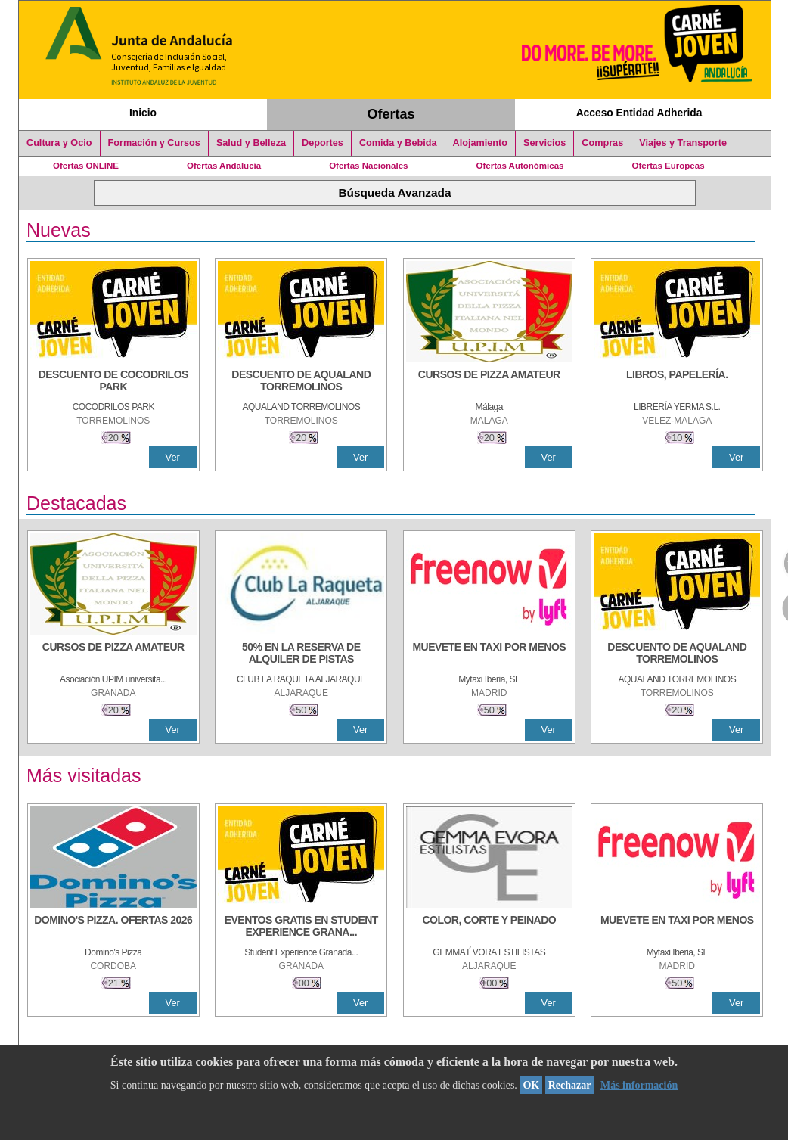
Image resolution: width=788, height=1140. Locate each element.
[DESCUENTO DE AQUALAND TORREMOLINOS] (301, 382)
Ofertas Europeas (668, 165)
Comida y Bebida (398, 143)
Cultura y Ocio (59, 143)
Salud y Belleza (251, 143)
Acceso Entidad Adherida (639, 113)
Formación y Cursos (154, 143)
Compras (602, 143)
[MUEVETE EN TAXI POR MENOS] (489, 654)
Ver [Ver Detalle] (173, 457)
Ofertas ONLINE (86, 165)
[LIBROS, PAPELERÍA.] (677, 382)
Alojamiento (480, 143)
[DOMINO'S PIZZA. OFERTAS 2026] (113, 927)
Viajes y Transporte (683, 143)
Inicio (143, 113)
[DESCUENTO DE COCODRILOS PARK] (113, 382)
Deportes (322, 143)
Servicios (544, 143)
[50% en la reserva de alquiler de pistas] (301, 654)
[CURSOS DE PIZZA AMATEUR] (489, 382)
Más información (639, 1085)
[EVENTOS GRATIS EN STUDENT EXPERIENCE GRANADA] (301, 927)
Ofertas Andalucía (224, 165)
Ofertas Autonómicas (519, 165)
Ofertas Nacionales (368, 165)
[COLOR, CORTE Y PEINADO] (489, 927)
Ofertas (391, 114)
